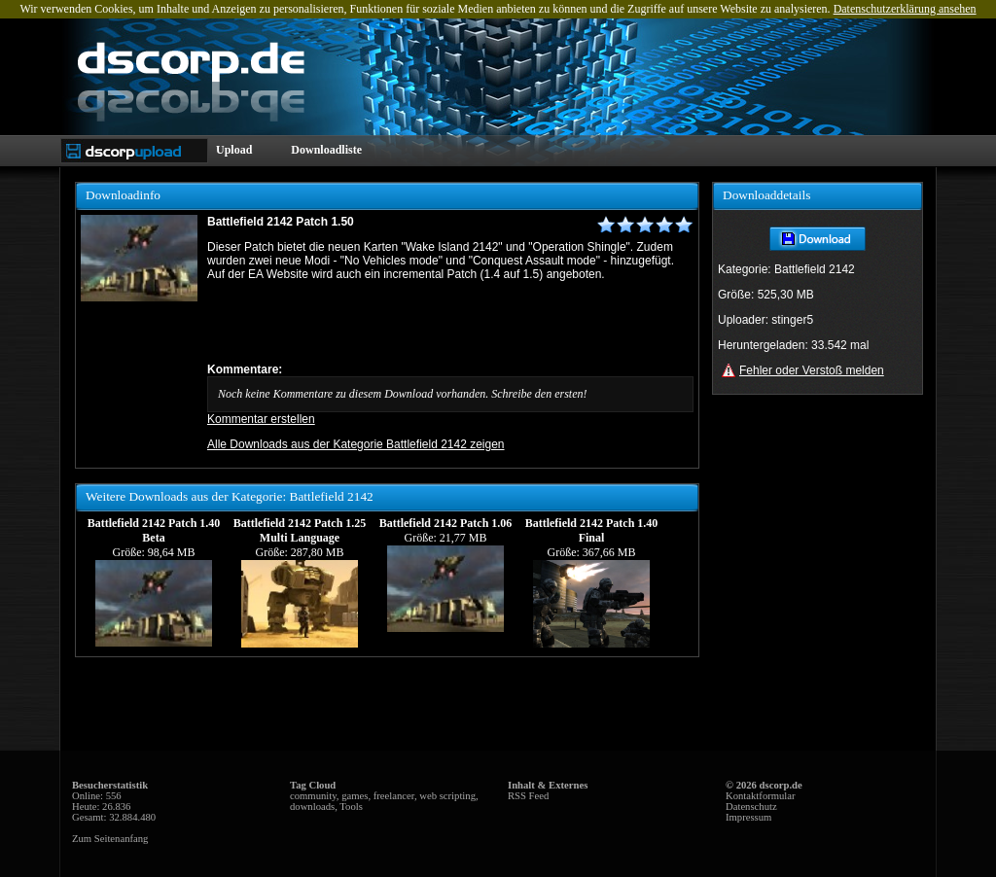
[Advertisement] (434, 322)
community (313, 795)
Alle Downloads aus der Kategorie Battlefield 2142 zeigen (356, 444)
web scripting (447, 795)
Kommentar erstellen (261, 419)
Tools (351, 806)
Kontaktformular (761, 795)
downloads (312, 806)
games (354, 795)
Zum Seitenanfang (110, 838)
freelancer (394, 795)
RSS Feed (528, 795)
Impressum (748, 817)
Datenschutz (751, 806)
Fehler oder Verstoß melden (811, 370)
